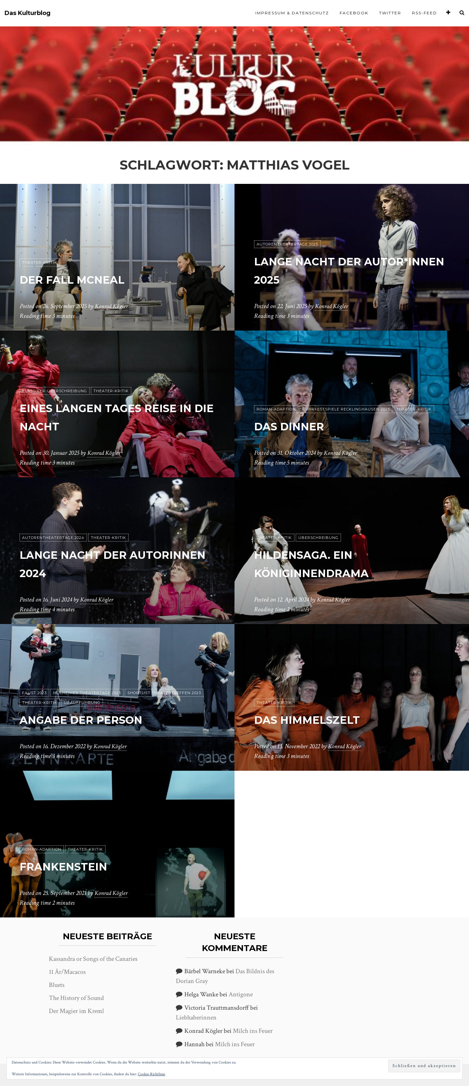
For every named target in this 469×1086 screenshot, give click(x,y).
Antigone (241, 994)
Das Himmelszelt (318, 719)
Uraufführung (82, 702)
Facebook (354, 12)
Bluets (56, 985)
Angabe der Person (96, 719)
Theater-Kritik (39, 262)
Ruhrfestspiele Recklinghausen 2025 (346, 409)
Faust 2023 (34, 693)
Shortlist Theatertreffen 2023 (164, 693)
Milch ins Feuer (253, 1031)
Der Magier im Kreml (76, 1011)
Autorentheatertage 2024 (53, 537)
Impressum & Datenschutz (292, 12)
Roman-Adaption (276, 409)
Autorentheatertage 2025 (287, 244)
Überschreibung (318, 537)
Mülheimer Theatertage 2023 (87, 693)
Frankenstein (73, 866)
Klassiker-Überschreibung (54, 391)
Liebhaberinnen (196, 1017)
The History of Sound (76, 998)
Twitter (390, 12)
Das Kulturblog (27, 13)
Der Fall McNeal (84, 279)
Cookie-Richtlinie (151, 1074)
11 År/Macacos (67, 972)
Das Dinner (297, 426)
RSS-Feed (424, 12)
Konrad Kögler (112, 306)
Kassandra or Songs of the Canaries (93, 959)
